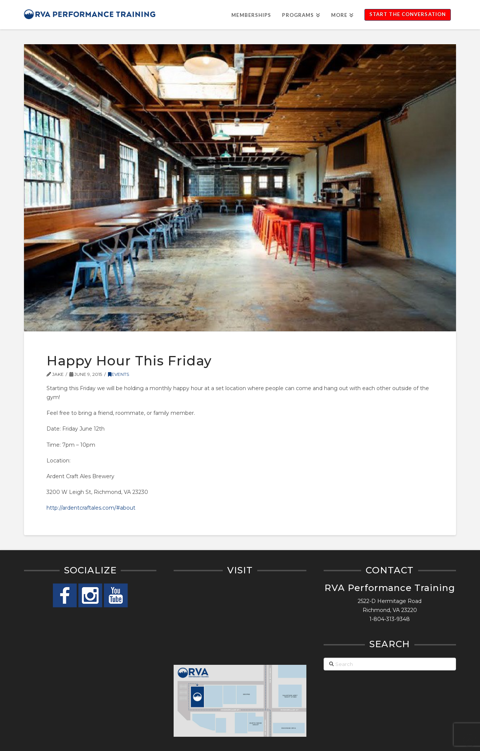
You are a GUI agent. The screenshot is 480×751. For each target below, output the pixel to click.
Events (118, 374)
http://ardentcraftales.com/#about (90, 507)
